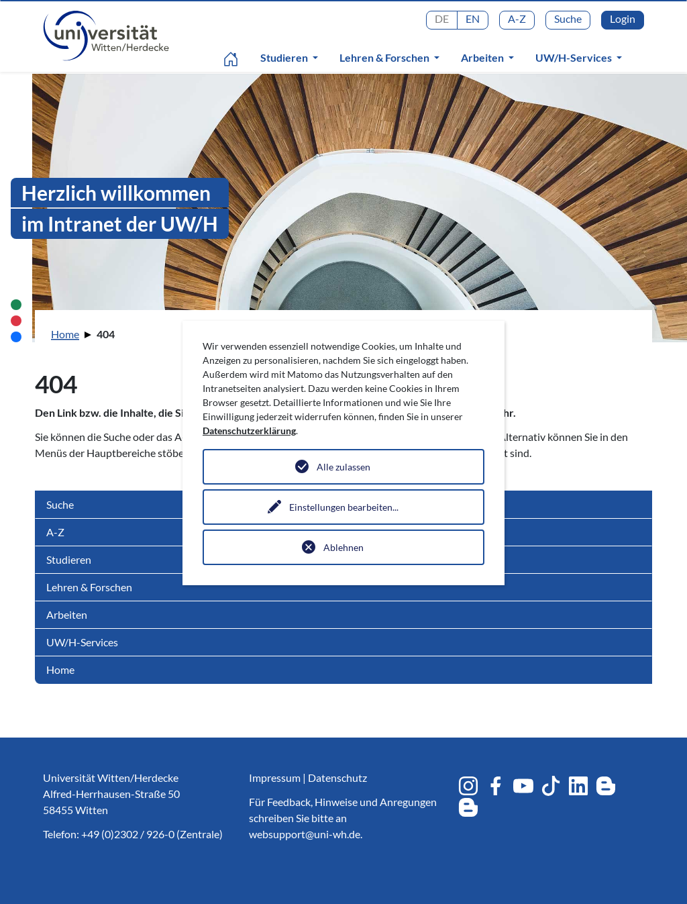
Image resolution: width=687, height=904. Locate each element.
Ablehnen (343, 547)
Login (622, 18)
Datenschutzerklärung (249, 430)
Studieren (285, 57)
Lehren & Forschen (385, 57)
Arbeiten (483, 57)
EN (473, 18)
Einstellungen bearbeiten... (344, 507)
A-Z (517, 18)
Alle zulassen (343, 466)
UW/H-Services (574, 57)
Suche (568, 18)
